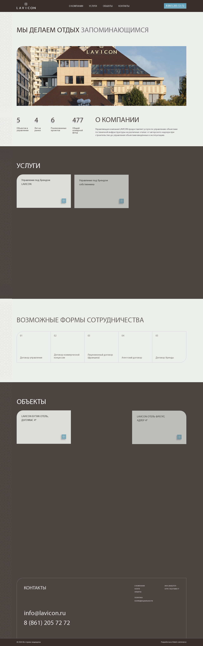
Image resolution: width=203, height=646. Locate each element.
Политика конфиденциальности (143, 600)
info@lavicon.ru (45, 615)
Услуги (137, 590)
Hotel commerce (179, 642)
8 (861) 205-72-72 (175, 6)
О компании (139, 587)
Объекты (137, 593)
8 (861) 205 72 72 (47, 624)
